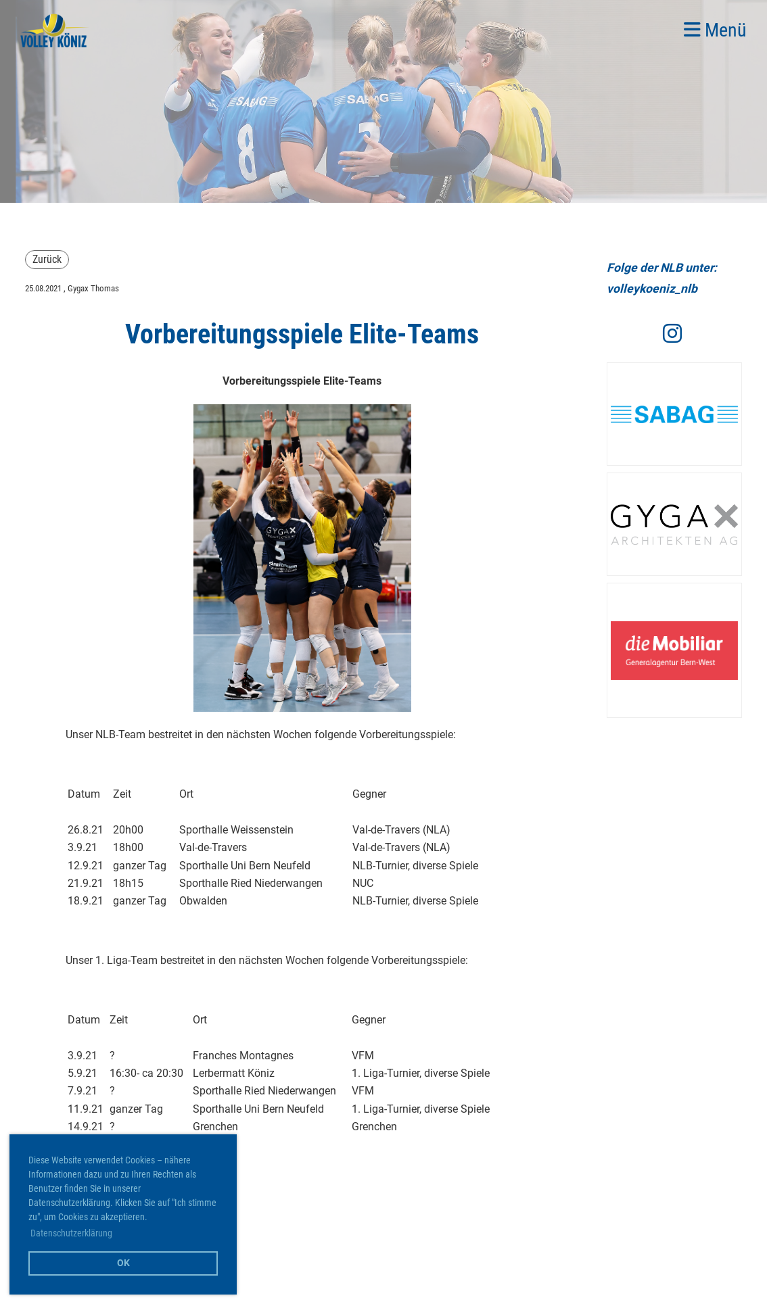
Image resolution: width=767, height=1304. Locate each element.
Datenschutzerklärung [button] (71, 1233)
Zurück (47, 259)
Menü (715, 30)
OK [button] (123, 1263)
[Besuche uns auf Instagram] (672, 334)
